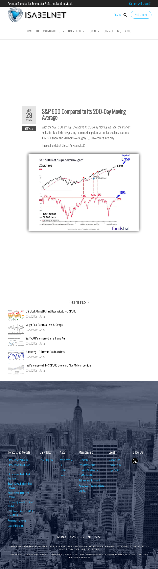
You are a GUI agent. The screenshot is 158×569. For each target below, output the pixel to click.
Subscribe (141, 15)
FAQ (119, 31)
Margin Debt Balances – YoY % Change (44, 324)
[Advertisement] (79, 70)
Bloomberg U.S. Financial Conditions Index (45, 351)
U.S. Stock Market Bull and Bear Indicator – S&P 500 (51, 311)
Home (29, 31)
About (128, 31)
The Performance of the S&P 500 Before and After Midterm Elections (58, 365)
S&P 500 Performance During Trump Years (46, 338)
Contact (108, 31)
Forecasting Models (48, 31)
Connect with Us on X (139, 3)
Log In (92, 31)
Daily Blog (74, 31)
